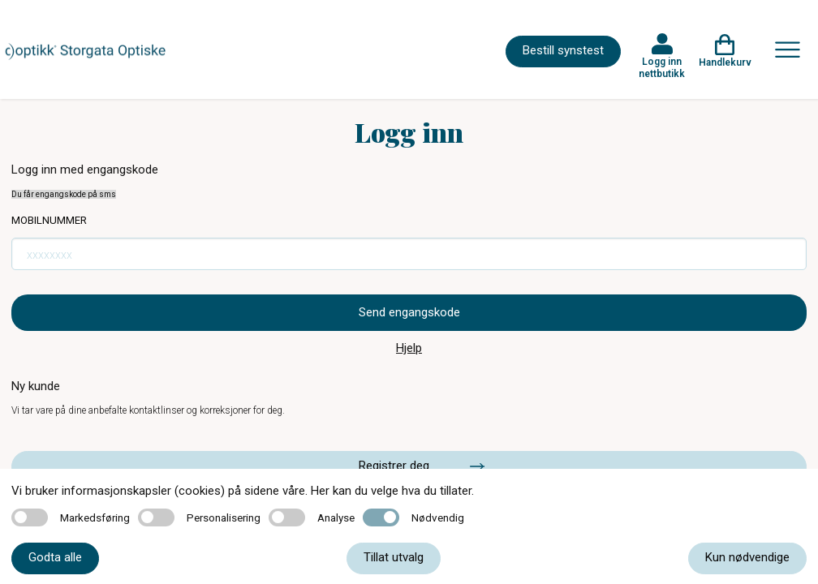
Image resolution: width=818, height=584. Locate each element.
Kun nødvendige (747, 557)
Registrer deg (394, 465)
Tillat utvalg (394, 557)
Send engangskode (409, 312)
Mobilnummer (49, 220)
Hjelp (409, 348)
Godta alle (55, 557)
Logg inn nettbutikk (661, 67)
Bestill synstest (563, 50)
